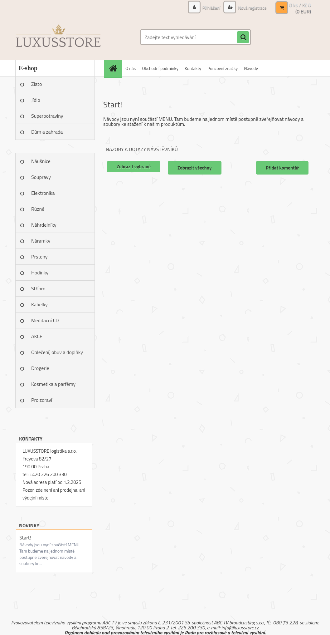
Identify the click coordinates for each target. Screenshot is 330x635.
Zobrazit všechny (194, 167)
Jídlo (35, 100)
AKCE (36, 336)
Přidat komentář (282, 167)
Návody (251, 68)
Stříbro (38, 288)
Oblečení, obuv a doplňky (57, 352)
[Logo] (58, 37)
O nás (130, 68)
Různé (37, 209)
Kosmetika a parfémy (53, 384)
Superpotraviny (47, 116)
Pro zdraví (41, 400)
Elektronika (43, 193)
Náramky (40, 240)
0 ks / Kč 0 (300, 5)
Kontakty (193, 68)
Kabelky (39, 304)
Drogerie (40, 368)
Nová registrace (251, 7)
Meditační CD (45, 320)
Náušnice (41, 161)
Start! (25, 537)
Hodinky (39, 272)
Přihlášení (211, 7)
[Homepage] (115, 68)
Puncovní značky (222, 68)
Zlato (36, 84)
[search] (243, 37)
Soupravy (41, 177)
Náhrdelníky (43, 225)
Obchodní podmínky (160, 68)
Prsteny (39, 256)
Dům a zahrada (47, 131)
